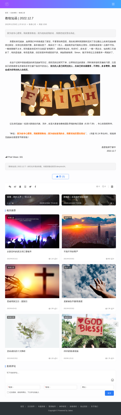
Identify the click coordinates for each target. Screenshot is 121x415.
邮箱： (48, 387)
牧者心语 (32, 24)
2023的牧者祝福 (71, 351)
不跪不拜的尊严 (71, 251)
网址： (84, 387)
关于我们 (94, 406)
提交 (110, 392)
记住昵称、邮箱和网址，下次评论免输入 (23, 392)
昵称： (11, 387)
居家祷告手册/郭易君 (73, 301)
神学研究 (62, 406)
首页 (6, 13)
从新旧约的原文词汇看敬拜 (19, 251)
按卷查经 (73, 406)
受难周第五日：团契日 (17, 301)
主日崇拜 (31, 406)
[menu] (113, 4)
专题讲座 (41, 406)
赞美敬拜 (52, 406)
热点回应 (83, 406)
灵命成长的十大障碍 (16, 351)
